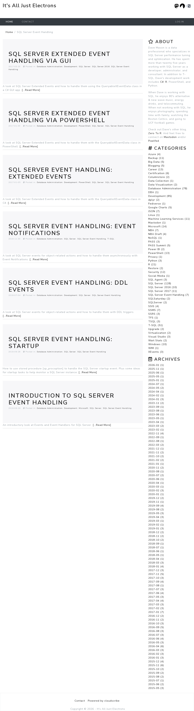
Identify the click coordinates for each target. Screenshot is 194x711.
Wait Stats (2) (157, 340)
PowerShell (85, 126)
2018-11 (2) (156, 536)
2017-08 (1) (156, 585)
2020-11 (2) (156, 467)
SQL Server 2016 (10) (162, 287)
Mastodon (170, 137)
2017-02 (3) (156, 608)
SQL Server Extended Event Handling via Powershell (60, 116)
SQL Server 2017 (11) (162, 291)
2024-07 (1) (156, 384)
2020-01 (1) (156, 494)
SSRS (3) (154, 314)
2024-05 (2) (156, 388)
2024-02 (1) (156, 395)
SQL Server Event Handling (119, 126)
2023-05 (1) (156, 418)
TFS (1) (153, 317)
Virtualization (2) (159, 333)
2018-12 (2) (156, 532)
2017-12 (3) (156, 570)
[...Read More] (31, 90)
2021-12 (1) (156, 448)
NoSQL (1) (155, 238)
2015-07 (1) (156, 680)
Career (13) (155, 169)
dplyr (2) (154, 200)
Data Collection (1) (160, 181)
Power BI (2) (156, 249)
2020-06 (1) (156, 479)
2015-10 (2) (156, 669)
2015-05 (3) (156, 688)
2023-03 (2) (156, 426)
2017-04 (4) (156, 600)
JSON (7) (154, 211)
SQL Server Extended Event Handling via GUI (60, 57)
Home (9, 21)
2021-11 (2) (156, 452)
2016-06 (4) (156, 638)
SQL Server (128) (159, 283)
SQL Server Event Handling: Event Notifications (72, 229)
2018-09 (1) (156, 543)
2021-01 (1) (156, 464)
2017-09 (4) (156, 581)
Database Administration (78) (167, 188)
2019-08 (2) (156, 509)
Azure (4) (154, 154)
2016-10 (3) (156, 623)
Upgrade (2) (156, 329)
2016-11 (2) (156, 619)
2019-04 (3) (156, 517)
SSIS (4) (153, 306)
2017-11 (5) (156, 574)
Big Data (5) (156, 162)
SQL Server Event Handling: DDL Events (68, 286)
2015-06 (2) (156, 684)
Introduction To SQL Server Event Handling (61, 399)
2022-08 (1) (156, 441)
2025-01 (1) (156, 380)
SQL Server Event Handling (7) (168, 295)
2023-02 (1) (156, 429)
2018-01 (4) (156, 566)
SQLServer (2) (157, 302)
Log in (179, 21)
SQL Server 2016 (101, 66)
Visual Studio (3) (159, 336)
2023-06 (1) (156, 414)
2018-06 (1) (156, 551)
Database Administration (50, 66)
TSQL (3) (154, 321)
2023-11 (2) (156, 403)
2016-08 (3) (156, 631)
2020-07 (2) (156, 475)
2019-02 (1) (156, 524)
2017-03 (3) (156, 604)
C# (162, 82)
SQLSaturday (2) (159, 298)
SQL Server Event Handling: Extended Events (61, 173)
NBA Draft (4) (157, 234)
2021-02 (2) (156, 460)
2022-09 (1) (156, 437)
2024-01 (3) (156, 399)
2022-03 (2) (156, 445)
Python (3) (155, 260)
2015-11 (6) (156, 665)
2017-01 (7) (156, 612)
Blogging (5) (156, 165)
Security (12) (156, 272)
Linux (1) (154, 215)
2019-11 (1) (156, 502)
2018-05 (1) (156, 555)
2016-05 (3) (156, 642)
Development (70, 66)
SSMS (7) (154, 310)
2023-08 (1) (156, 410)
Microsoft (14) (157, 226)
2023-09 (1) (156, 407)
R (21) (152, 264)
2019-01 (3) (156, 528)
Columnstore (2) (159, 177)
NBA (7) (153, 230)
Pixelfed (153, 141)
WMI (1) (153, 348)
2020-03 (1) (156, 486)
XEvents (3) (156, 352)
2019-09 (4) (156, 505)
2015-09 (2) (156, 673)
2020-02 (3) (156, 490)
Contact (28, 21)
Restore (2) (155, 268)
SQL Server (85, 66)
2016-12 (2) (156, 616)
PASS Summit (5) (159, 245)
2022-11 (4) (156, 433)
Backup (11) (156, 158)
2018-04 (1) (156, 559)
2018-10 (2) (156, 540)
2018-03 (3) (156, 562)
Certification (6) (158, 173)
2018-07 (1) (156, 547)
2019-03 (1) (156, 521)
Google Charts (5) (160, 207)
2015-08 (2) (156, 676)
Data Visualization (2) (162, 184)
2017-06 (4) (156, 593)
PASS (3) (154, 241)
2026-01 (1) (156, 365)
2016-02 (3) (156, 654)
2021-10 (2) (156, 456)
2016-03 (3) (156, 650)
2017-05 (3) (156, 597)
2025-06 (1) (156, 372)
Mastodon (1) (157, 222)
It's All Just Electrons (29, 5)
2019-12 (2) (156, 498)
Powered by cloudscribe (104, 700)
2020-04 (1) (156, 483)
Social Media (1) (159, 276)
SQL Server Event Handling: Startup (61, 342)
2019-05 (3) (156, 513)
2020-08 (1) (156, 471)
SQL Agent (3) (157, 279)
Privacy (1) (155, 257)
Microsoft (83, 408)
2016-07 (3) (156, 635)
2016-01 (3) (156, 657)
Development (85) (160, 196)
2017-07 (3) (156, 589)
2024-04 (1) (156, 391)
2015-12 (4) (156, 661)
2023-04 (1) (156, 422)
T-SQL (110, 238)
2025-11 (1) (156, 369)
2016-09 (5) (156, 627)
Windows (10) (157, 344)
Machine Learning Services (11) (169, 219)
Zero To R (155, 133)
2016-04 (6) (156, 646)
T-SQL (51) (155, 325)
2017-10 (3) (156, 578)
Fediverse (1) (157, 203)
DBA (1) (153, 192)
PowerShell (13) (159, 253)
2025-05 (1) (156, 376)
